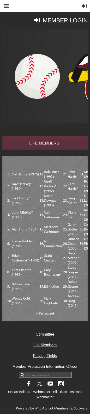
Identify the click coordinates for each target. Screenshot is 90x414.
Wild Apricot (44, 408)
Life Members (45, 345)
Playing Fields (45, 356)
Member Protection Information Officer (45, 366)
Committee (45, 334)
